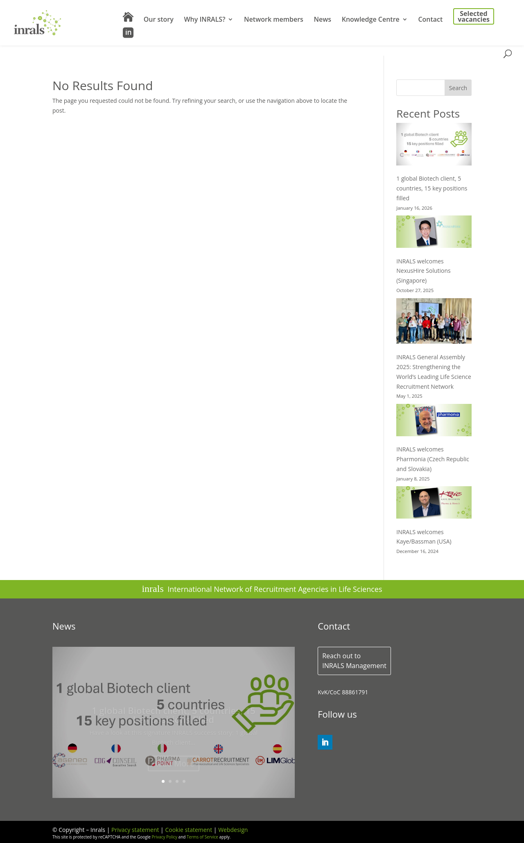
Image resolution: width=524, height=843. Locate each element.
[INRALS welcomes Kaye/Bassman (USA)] (434, 503)
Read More (173, 765)
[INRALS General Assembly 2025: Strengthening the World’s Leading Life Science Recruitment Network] (434, 322)
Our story (159, 20)
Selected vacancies (474, 16)
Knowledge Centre (371, 20)
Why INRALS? (204, 20)
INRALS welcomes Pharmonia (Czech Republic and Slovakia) (432, 459)
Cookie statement (188, 830)
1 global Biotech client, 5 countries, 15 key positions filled (431, 188)
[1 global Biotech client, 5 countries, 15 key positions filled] (434, 145)
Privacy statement (135, 830)
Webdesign (233, 830)
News (322, 20)
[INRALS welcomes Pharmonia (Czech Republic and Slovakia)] (434, 421)
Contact (430, 20)
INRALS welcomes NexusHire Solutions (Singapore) (423, 271)
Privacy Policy (164, 837)
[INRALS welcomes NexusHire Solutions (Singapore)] (434, 232)
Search (458, 88)
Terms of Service (202, 837)
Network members (273, 20)
